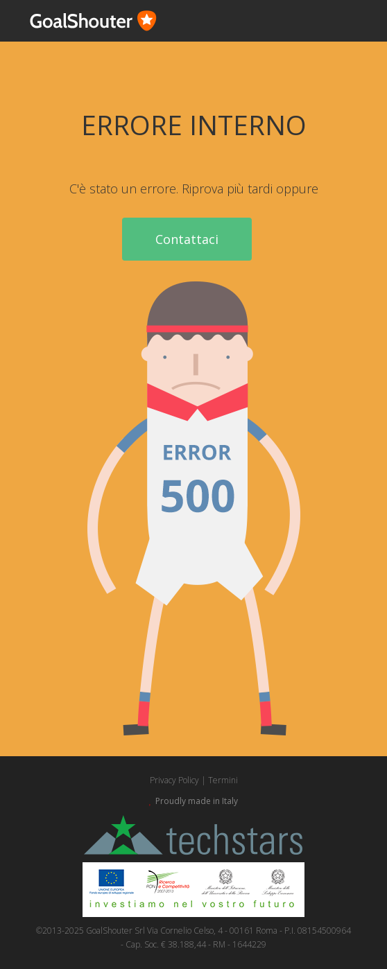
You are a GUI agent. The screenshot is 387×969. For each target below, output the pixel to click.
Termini (223, 780)
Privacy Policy (174, 780)
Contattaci (186, 239)
